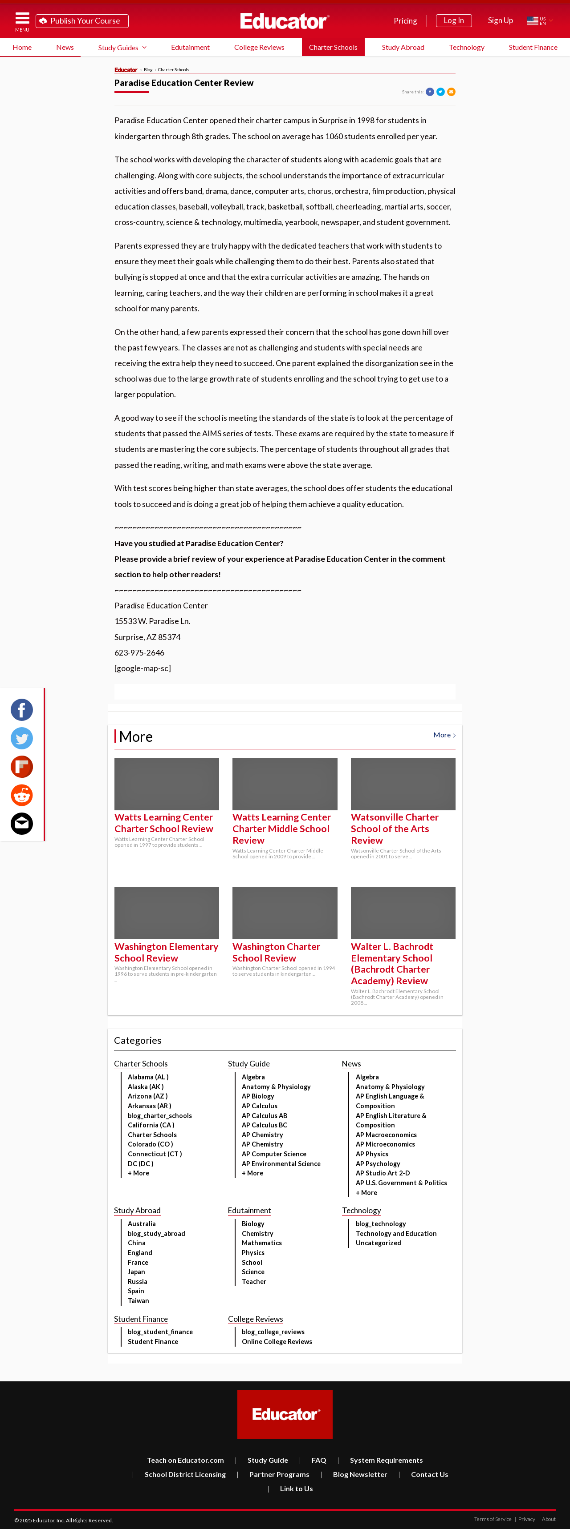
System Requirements (380, 1460)
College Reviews (259, 47)
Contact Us (423, 1474)
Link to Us (290, 1488)
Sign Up (500, 20)
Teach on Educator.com (185, 1460)
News (65, 47)
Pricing (405, 20)
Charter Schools (333, 47)
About (547, 1519)
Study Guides (118, 47)
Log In (454, 20)
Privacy (525, 1519)
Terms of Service (493, 1519)
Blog (148, 70)
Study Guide (261, 1460)
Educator (285, 21)
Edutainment (190, 47)
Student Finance (533, 47)
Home (22, 47)
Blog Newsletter (353, 1474)
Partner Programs (272, 1474)
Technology (466, 47)
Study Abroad (403, 47)
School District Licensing (179, 1474)
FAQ (312, 1460)
